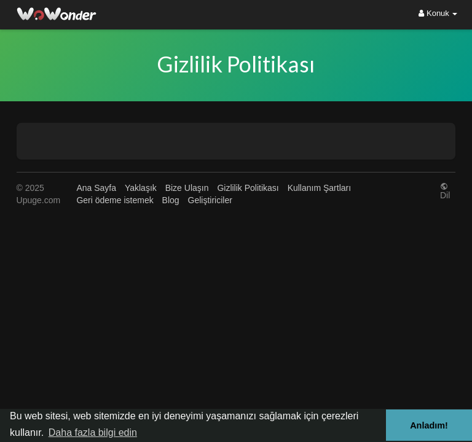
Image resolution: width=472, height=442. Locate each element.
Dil (445, 190)
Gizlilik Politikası (247, 188)
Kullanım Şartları (319, 188)
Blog (170, 200)
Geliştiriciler (210, 200)
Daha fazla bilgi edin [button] (93, 432)
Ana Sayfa (96, 188)
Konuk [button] (438, 13)
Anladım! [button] (429, 425)
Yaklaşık (141, 188)
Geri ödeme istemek (114, 200)
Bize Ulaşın (187, 188)
